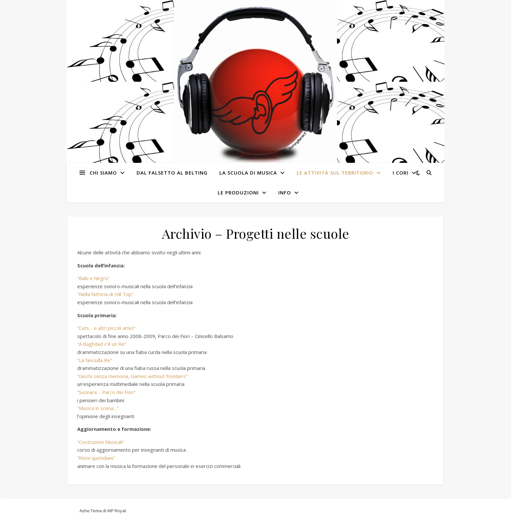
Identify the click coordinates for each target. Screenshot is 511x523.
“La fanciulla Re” (94, 360)
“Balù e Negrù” (93, 278)
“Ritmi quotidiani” (96, 458)
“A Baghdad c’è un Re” (101, 344)
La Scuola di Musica (248, 172)
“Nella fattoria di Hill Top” (105, 294)
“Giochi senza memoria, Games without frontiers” (132, 376)
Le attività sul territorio (335, 172)
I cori (400, 172)
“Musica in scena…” (98, 408)
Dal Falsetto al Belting (172, 172)
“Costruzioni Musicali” (100, 442)
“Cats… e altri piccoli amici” (106, 328)
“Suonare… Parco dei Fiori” (106, 392)
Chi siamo (103, 172)
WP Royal (116, 511)
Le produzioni (238, 192)
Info (284, 192)
